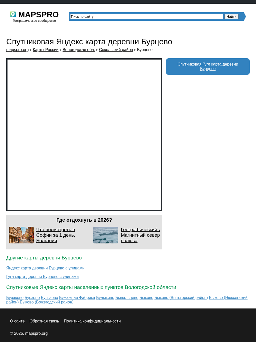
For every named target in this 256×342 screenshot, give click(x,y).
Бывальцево (127, 297)
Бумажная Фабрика (77, 297)
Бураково (15, 297)
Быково (146, 297)
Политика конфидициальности (92, 321)
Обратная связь (44, 321)
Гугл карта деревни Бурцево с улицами (42, 276)
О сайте (17, 321)
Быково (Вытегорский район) (181, 297)
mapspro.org (17, 50)
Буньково (49, 297)
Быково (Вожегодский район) (47, 302)
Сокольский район (116, 50)
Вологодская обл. (78, 50)
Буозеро (32, 297)
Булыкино (105, 297)
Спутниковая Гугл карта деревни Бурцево (208, 66)
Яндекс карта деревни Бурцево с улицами (45, 268)
